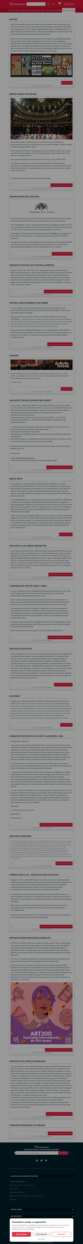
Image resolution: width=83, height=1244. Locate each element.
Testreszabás (61, 1234)
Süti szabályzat (41, 1239)
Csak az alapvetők (41, 1234)
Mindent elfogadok (21, 1234)
